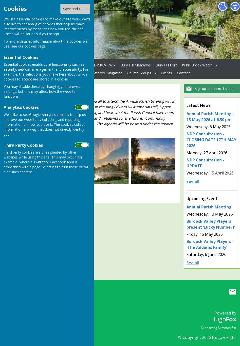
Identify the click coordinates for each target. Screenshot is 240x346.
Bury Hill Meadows (135, 65)
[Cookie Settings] (223, 6)
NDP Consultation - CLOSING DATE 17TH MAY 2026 (211, 139)
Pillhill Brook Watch (197, 65)
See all (192, 181)
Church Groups (139, 73)
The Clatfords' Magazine (102, 73)
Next (167, 161)
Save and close (75, 8)
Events (166, 73)
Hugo (223, 319)
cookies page (35, 46)
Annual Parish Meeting (209, 207)
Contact (183, 73)
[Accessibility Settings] (235, 6)
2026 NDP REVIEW (97, 65)
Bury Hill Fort (166, 65)
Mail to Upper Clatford (232, 291)
